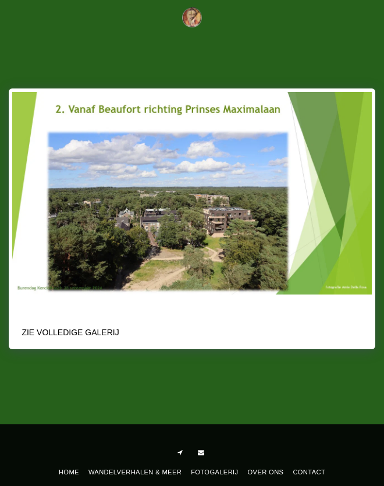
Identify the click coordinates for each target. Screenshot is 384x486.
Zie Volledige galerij (70, 332)
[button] (13, 16)
